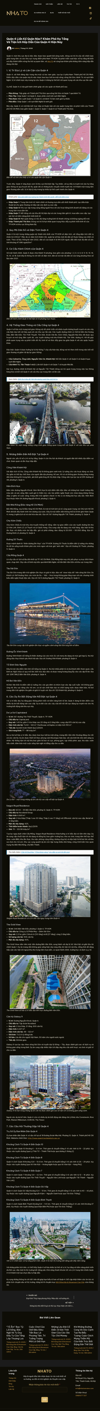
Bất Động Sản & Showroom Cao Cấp (74, 1274)
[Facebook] (89, 6)
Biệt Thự (62, 1335)
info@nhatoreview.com (85, 1380)
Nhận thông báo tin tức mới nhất (44, 1376)
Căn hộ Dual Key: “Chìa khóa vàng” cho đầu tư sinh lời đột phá (46, 843)
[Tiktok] (90, 11)
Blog (15, 1338)
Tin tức (16, 1341)
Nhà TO (52, 53)
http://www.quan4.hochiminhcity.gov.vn (45, 1129)
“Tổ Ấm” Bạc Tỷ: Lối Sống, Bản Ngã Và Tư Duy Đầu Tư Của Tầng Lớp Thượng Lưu (15, 1324)
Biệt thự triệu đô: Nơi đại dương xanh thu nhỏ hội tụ (39, 371)
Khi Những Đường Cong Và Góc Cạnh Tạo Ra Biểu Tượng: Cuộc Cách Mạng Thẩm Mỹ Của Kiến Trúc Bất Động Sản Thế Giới (83, 1327)
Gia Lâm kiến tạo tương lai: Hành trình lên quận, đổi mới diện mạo (44, 188)
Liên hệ (12, 1381)
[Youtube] (90, 9)
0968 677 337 (82, 1387)
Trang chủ (13, 1369)
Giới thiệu (13, 1372)
